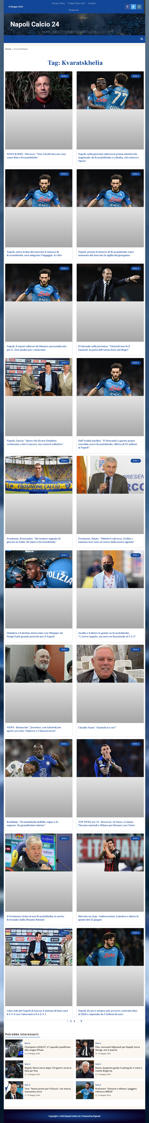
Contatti (92, 3)
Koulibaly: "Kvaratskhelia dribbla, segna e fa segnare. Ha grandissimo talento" (32, 823)
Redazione (74, 10)
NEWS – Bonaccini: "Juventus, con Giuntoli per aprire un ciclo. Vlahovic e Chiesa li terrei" (34, 729)
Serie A (27, 1043)
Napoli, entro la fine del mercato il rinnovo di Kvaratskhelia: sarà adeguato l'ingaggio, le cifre (34, 253)
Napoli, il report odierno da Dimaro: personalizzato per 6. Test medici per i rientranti (36, 348)
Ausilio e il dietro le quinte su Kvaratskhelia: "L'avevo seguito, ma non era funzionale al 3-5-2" (107, 634)
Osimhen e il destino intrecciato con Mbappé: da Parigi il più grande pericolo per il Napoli (35, 634)
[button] (13, 38)
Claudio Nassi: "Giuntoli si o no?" (97, 727)
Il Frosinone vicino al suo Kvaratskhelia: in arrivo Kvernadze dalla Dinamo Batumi (35, 918)
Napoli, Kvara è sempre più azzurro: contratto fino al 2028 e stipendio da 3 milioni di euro (107, 1012)
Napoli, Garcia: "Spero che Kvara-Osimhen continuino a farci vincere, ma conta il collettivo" (35, 442)
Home (8, 49)
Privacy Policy (58, 3)
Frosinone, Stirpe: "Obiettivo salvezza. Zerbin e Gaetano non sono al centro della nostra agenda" (106, 540)
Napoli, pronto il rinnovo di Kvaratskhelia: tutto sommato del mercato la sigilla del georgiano (106, 253)
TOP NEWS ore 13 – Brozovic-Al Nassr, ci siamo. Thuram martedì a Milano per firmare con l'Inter (106, 823)
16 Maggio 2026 (32, 1054)
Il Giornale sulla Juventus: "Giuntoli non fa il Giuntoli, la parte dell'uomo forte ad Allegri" (104, 348)
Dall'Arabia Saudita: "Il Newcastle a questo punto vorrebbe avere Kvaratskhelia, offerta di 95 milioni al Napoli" (107, 444)
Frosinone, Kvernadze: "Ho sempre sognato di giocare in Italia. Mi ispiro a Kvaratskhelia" (33, 540)
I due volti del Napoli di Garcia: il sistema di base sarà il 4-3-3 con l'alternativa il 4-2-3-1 (37, 1012)
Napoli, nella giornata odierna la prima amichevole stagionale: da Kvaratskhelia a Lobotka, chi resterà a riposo (108, 157)
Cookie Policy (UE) (76, 3)
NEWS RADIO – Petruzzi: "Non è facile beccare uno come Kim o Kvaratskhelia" (36, 155)
